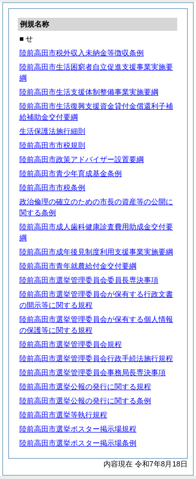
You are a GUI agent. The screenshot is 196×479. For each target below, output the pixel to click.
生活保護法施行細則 (52, 131)
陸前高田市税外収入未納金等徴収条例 (81, 53)
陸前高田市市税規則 (52, 145)
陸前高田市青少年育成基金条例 (70, 173)
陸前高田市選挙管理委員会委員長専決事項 (88, 280)
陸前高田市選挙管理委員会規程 (70, 344)
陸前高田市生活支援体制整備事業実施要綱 (88, 92)
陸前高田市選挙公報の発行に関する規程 (85, 386)
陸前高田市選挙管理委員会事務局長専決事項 (92, 372)
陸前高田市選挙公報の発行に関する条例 (85, 400)
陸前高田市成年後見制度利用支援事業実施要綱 (96, 252)
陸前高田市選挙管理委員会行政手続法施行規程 (96, 358)
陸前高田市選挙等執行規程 (63, 415)
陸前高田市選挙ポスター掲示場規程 (77, 429)
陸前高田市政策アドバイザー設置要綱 (81, 159)
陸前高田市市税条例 (52, 187)
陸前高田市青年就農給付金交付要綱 (77, 266)
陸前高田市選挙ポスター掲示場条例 (77, 443)
